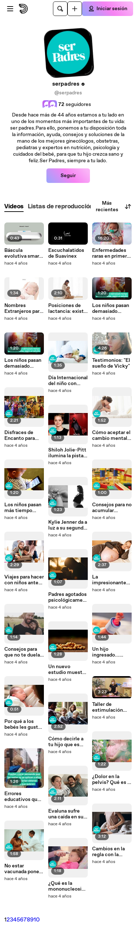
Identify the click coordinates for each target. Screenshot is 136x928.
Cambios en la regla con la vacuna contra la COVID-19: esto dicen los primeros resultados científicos (111, 852)
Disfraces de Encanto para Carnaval (19, 435)
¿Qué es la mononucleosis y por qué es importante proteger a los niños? (66, 886)
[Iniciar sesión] (107, 8)
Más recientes (114, 206)
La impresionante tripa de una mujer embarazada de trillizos (109, 580)
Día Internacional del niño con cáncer (68, 381)
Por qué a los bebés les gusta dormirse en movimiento (22, 724)
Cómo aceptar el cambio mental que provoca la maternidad (111, 435)
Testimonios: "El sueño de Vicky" (111, 363)
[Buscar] (60, 8)
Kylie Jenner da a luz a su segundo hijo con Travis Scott (67, 525)
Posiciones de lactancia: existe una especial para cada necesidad (67, 308)
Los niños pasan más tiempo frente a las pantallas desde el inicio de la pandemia (22, 508)
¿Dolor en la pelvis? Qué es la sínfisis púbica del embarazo (111, 779)
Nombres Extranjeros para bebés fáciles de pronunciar (23, 308)
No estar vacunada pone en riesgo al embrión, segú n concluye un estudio (23, 869)
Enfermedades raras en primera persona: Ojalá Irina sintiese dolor (110, 253)
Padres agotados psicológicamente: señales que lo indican (68, 597)
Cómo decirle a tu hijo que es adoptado (65, 742)
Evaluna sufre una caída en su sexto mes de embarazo (65, 814)
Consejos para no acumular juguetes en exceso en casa (112, 508)
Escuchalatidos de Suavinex (66, 253)
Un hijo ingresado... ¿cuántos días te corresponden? (111, 652)
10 (37, 920)
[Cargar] (74, 8)
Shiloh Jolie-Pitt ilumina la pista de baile (67, 453)
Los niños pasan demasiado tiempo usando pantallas (22, 363)
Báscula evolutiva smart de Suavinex (22, 253)
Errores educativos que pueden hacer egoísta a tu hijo (22, 796)
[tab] (14, 206)
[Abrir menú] (10, 8)
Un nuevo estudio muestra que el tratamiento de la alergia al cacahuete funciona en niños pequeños (67, 669)
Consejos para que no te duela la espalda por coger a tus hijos (23, 652)
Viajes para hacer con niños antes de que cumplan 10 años (24, 580)
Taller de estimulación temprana (107, 707)
